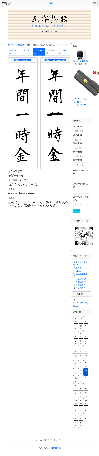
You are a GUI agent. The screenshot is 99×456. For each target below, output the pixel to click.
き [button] (76, 334)
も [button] (81, 401)
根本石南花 (25, 52)
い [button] (81, 319)
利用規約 (47, 440)
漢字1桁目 (77, 126)
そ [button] (86, 349)
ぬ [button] (81, 372)
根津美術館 (13, 52)
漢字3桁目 (77, 143)
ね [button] (86, 372)
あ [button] (76, 319)
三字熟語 (81, 282)
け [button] (86, 334)
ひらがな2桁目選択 (80, 185)
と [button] (81, 364)
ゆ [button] (76, 409)
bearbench (55, 448)
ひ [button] (86, 379)
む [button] (86, 394)
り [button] (76, 416)
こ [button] (76, 342)
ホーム (11, 44)
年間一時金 (38, 52)
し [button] (86, 342)
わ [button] (81, 424)
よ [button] (81, 409)
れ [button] (86, 416)
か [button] (86, 327)
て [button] (76, 364)
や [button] (86, 401)
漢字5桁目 (77, 160)
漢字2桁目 (77, 135)
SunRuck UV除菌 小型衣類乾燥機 (80, 57)
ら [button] (86, 409)
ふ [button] (76, 386)
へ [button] (81, 386)
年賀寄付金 (50, 52)
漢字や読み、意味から (81, 198)
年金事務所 (63, 52)
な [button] (86, 364)
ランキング (58, 440)
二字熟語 (81, 279)
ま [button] (76, 394)
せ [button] (81, 349)
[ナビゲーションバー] (94, 3)
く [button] (81, 334)
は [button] (81, 379)
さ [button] (81, 342)
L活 (78, 270)
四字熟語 (81, 285)
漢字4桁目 (77, 151)
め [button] (76, 401)
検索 (77, 211)
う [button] (86, 319)
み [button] (81, 394)
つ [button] (86, 357)
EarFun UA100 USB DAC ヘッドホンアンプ (81, 102)
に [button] (76, 372)
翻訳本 (80, 267)
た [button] (76, 357)
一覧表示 (20, 44)
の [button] (76, 379)
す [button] (76, 349)
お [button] (81, 327)
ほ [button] (86, 386)
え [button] (76, 327)
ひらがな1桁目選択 (80, 172)
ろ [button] (76, 424)
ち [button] (81, 357)
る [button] (81, 416)
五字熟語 (6, 3)
